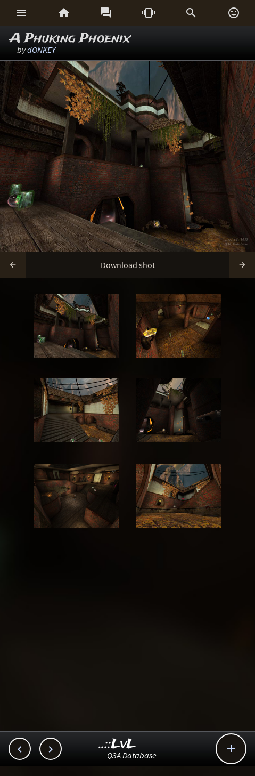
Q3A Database (132, 755)
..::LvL (117, 744)
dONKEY (41, 49)
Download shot (128, 265)
